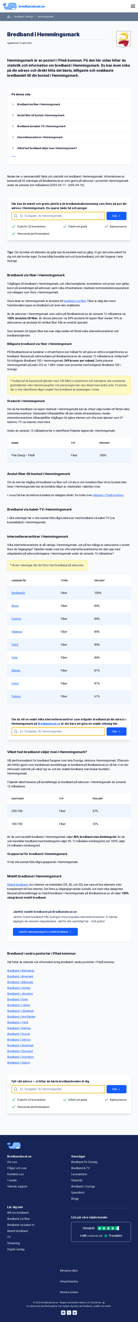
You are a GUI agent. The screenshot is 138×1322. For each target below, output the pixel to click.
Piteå (62, 60)
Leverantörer (79, 1174)
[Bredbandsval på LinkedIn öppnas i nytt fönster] (75, 1313)
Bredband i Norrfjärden (21, 1016)
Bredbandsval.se (49, 723)
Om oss (12, 1162)
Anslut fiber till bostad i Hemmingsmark (41, 115)
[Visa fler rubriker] (69, 156)
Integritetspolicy (69, 1281)
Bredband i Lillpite (18, 1005)
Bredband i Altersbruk (20, 970)
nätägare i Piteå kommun (108, 495)
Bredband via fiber (18, 1219)
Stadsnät (76, 1180)
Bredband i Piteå (17, 1022)
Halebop (17, 631)
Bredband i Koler (17, 999)
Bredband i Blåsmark (20, 982)
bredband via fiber (75, 301)
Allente (16, 670)
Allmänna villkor (69, 1270)
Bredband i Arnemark (20, 976)
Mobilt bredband (17, 884)
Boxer (15, 606)
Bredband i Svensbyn (20, 1057)
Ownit (15, 683)
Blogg (75, 1198)
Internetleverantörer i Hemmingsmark (40, 137)
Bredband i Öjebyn (18, 1062)
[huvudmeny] (132, 6)
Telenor (16, 696)
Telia (14, 657)
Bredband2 (18, 593)
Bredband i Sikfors (19, 1039)
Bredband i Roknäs (19, 1028)
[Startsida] (8, 17)
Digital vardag (15, 1249)
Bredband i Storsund (20, 1051)
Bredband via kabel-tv (20, 1225)
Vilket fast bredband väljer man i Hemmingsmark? (47, 148)
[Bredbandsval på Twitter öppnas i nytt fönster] (69, 1313)
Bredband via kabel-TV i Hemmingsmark (41, 126)
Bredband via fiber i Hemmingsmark (38, 104)
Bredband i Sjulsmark (20, 1045)
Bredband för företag (84, 1162)
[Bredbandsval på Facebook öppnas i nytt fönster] (63, 1313)
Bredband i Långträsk (20, 1011)
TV (9, 1237)
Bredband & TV (80, 1168)
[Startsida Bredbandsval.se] (24, 6)
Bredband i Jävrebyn (20, 993)
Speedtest (77, 1192)
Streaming (13, 1243)
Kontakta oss (15, 1174)
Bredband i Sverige (24, 16)
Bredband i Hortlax (18, 988)
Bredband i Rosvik (18, 1034)
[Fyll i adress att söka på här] (58, 216)
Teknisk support (17, 1186)
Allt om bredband (18, 1212)
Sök (116, 215)
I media (12, 1180)
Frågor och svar (17, 1168)
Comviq (16, 618)
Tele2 (15, 644)
